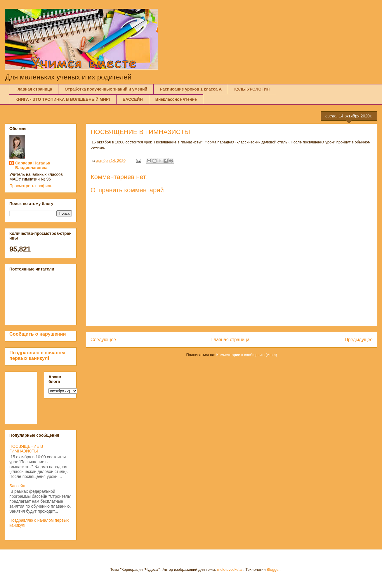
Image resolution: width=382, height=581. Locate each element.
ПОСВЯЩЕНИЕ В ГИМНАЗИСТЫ (26, 449)
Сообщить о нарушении (37, 334)
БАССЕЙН (133, 99)
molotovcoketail (230, 569)
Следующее (103, 339)
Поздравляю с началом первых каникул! (37, 355)
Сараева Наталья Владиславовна (33, 165)
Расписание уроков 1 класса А (191, 89)
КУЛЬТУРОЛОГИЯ (252, 89)
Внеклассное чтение (176, 99)
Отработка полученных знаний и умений (106, 89)
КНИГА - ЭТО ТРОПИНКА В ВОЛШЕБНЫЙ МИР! (62, 99)
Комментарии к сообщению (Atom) (246, 355)
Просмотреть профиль (30, 185)
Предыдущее (359, 339)
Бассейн (17, 485)
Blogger (273, 569)
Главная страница (33, 89)
